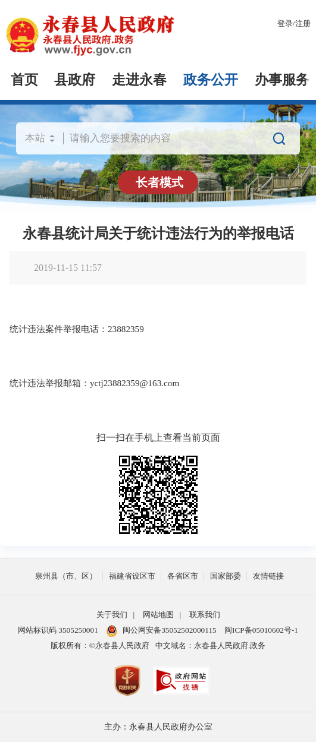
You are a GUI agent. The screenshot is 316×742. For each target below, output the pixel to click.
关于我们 (111, 614)
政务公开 (210, 79)
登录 (285, 23)
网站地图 (158, 614)
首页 (24, 79)
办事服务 (282, 79)
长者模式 (159, 182)
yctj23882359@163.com (134, 383)
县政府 (74, 79)
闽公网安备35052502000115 (161, 631)
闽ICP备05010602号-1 (261, 630)
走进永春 (139, 79)
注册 (303, 23)
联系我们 (204, 614)
